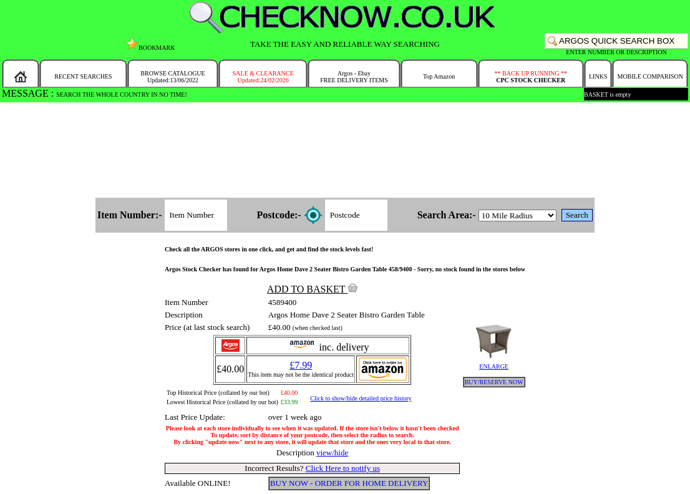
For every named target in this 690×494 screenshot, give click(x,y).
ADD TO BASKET (312, 289)
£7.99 (300, 365)
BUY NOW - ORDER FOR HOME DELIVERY (349, 483)
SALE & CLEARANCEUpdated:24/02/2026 (263, 77)
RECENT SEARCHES (83, 76)
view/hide (332, 452)
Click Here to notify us (343, 468)
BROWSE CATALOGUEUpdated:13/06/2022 (172, 77)
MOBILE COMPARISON (650, 76)
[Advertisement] (345, 151)
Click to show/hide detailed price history (360, 398)
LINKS (598, 76)
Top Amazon (439, 76)
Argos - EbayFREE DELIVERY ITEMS (354, 77)
